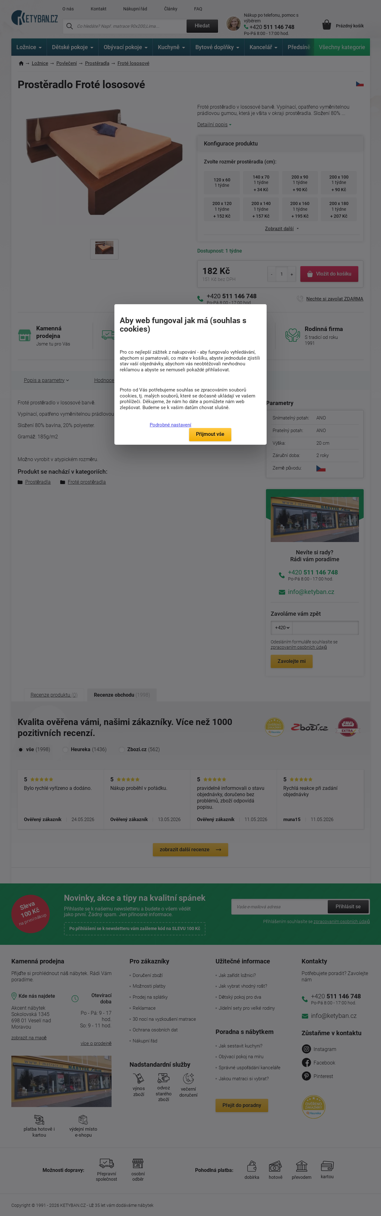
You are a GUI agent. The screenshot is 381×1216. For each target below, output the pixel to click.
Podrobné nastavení (170, 425)
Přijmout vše (210, 434)
